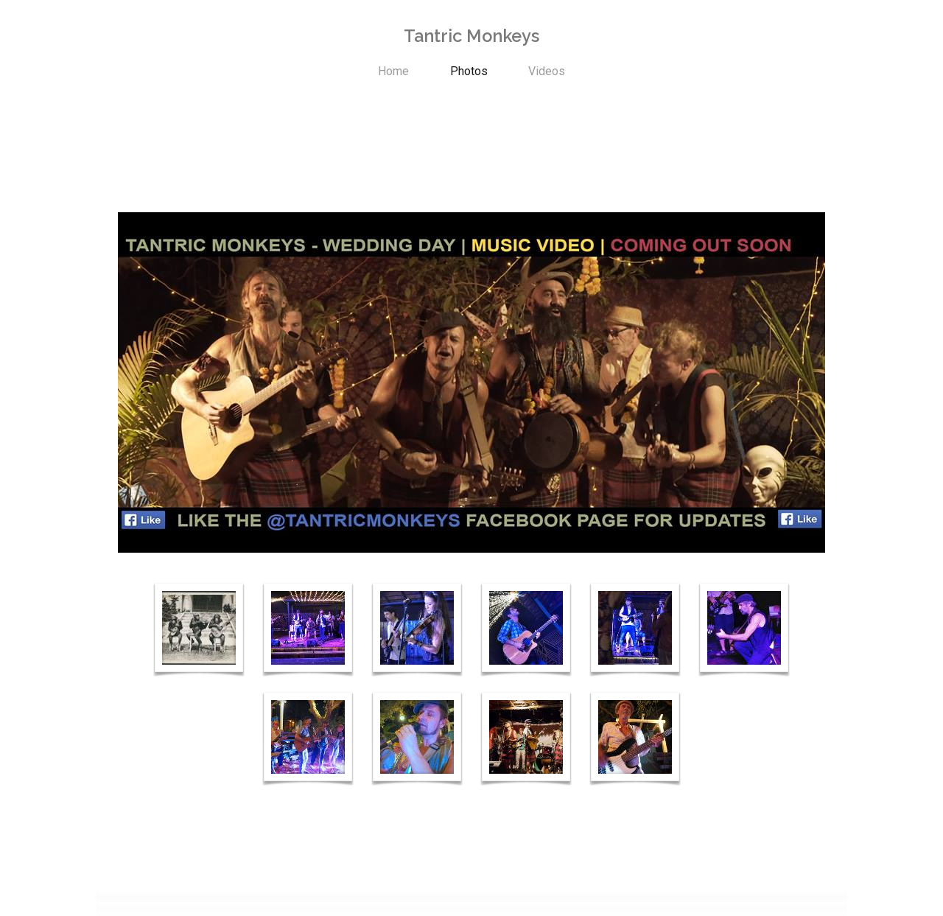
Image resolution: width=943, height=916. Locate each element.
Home (393, 71)
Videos (546, 71)
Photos (469, 71)
